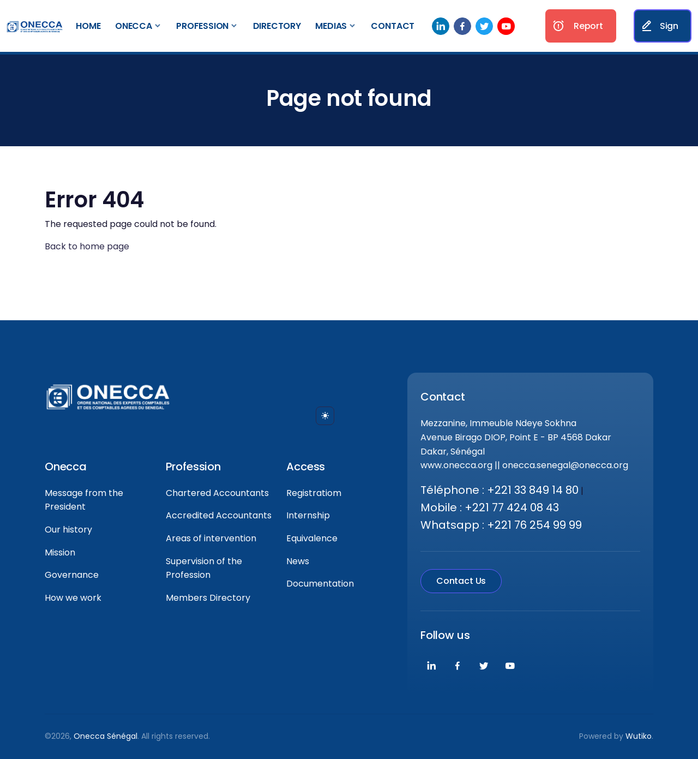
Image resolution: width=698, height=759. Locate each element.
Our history (68, 529)
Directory (277, 26)
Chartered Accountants (217, 493)
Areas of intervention (211, 538)
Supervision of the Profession (204, 568)
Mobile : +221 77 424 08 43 (489, 507)
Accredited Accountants (219, 515)
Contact (392, 26)
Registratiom (313, 493)
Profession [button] (202, 26)
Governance (72, 575)
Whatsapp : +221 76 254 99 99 (501, 525)
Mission (60, 552)
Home (88, 26)
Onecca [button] (133, 26)
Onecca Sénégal (105, 736)
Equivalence (312, 538)
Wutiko (638, 736)
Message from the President (84, 500)
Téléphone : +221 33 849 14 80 (499, 490)
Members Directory (208, 597)
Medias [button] (331, 26)
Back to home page (87, 246)
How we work (73, 597)
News (297, 561)
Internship (308, 515)
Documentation (320, 583)
